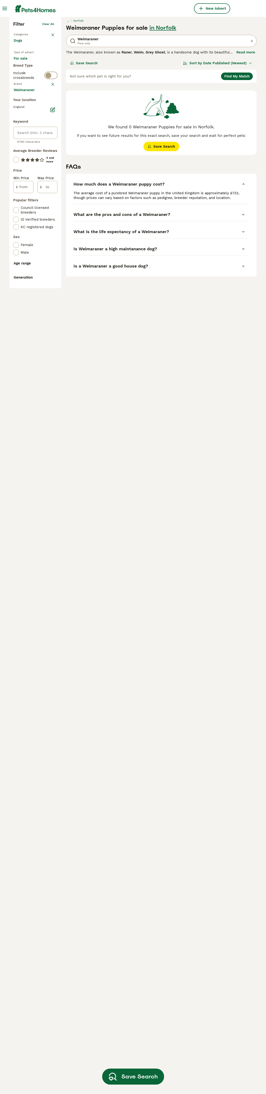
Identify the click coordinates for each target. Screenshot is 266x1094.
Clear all (48, 94)
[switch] (35, 174)
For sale (24, 133)
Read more (245, 122)
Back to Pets (22, 103)
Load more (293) (31, 294)
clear (50, 185)
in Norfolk (162, 98)
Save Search (84, 133)
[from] (23, 392)
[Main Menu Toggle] (4, 8)
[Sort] (218, 133)
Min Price (21, 383)
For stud (24, 156)
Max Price (45, 383)
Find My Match (237, 146)
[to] (47, 392)
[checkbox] (16, 216)
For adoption (28, 144)
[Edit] (52, 314)
